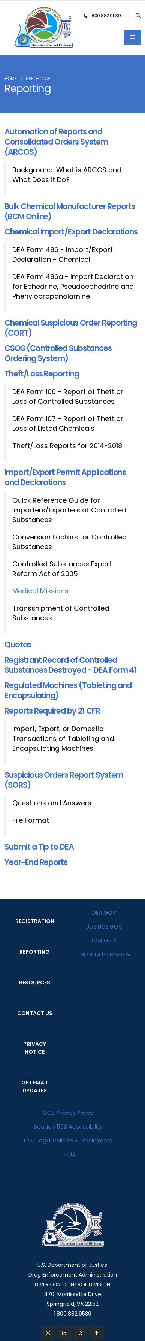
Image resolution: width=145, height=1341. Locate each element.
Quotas (17, 644)
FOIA (70, 1154)
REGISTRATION (34, 921)
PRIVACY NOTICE (34, 1048)
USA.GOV (104, 940)
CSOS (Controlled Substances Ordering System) (58, 353)
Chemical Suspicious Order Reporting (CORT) (70, 327)
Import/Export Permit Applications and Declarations (65, 477)
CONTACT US (34, 1013)
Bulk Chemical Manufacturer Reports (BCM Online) (69, 211)
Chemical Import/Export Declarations (71, 231)
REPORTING (34, 952)
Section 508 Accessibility (68, 1126)
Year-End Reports (35, 862)
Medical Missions (40, 591)
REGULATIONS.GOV (106, 954)
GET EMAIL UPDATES (34, 1086)
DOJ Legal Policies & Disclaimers (68, 1140)
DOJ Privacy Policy (68, 1113)
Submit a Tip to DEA (39, 846)
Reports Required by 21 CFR (52, 710)
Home (10, 78)
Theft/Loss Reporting (41, 373)
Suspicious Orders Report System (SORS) (63, 779)
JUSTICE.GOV (104, 926)
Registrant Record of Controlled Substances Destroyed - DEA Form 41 (70, 664)
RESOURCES (34, 982)
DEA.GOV (104, 913)
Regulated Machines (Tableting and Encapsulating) (68, 690)
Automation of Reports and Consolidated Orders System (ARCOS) (56, 141)
